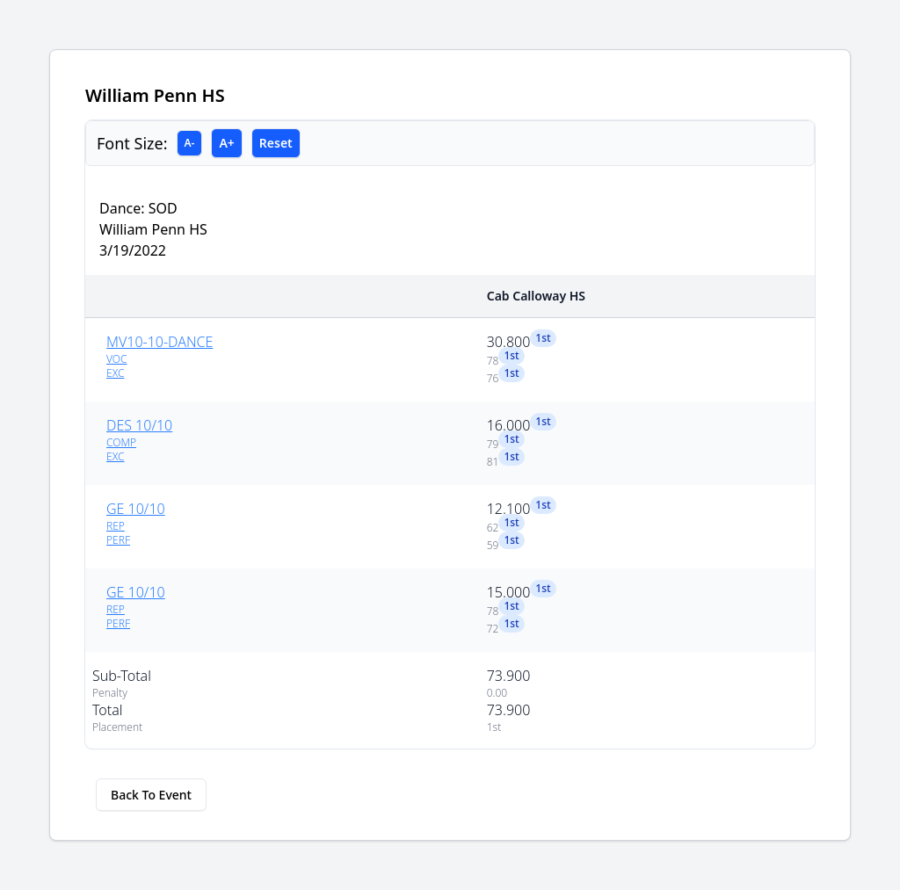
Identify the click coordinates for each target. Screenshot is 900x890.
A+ (226, 142)
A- (190, 142)
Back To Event (151, 794)
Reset (276, 142)
